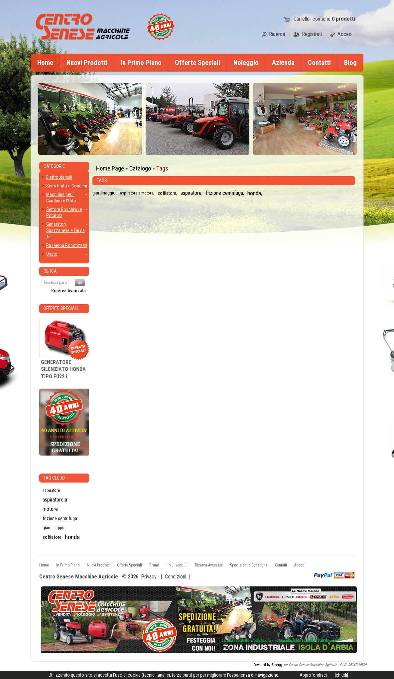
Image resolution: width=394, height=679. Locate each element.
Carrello (302, 19)
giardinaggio (104, 193)
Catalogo (140, 168)
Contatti (319, 63)
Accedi (300, 565)
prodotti (343, 19)
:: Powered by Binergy (266, 665)
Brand (154, 565)
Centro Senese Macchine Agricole (78, 577)
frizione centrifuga (224, 193)
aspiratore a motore (136, 192)
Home (45, 63)
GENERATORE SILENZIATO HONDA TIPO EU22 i (63, 369)
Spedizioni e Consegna (249, 565)
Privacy (149, 576)
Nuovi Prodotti (86, 63)
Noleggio (246, 63)
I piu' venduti (177, 565)
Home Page (110, 168)
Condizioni (175, 576)
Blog (350, 63)
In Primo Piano (141, 63)
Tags (162, 168)
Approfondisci (313, 675)
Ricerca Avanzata (68, 290)
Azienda (283, 63)
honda (254, 193)
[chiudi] (341, 675)
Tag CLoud (54, 478)
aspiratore (191, 193)
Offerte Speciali (197, 63)
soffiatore (167, 193)
